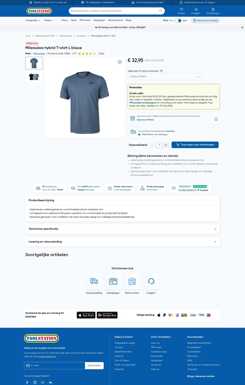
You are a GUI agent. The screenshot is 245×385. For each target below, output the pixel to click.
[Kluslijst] (181, 11)
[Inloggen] (195, 11)
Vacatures (156, 363)
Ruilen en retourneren (125, 363)
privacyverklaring (47, 355)
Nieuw (65, 20)
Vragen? (151, 291)
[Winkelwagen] (213, 11)
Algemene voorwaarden (199, 341)
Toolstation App (159, 350)
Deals (74, 20)
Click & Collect (122, 359)
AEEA (189, 359)
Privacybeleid (194, 345)
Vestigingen (99, 20)
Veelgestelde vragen (125, 341)
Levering (119, 354)
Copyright (192, 367)
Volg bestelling (94, 291)
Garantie (119, 367)
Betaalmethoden (123, 350)
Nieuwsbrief (157, 354)
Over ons (155, 341)
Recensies (192, 354)
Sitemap (155, 367)
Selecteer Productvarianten (145, 71)
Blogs (128, 20)
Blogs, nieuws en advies (200, 374)
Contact (119, 345)
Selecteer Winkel (145, 120)
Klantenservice (115, 20)
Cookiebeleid (193, 350)
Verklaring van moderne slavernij (203, 363)
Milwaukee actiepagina (142, 103)
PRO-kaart (85, 20)
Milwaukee (39, 53)
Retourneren (132, 291)
